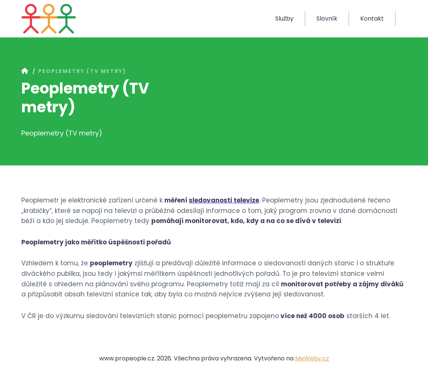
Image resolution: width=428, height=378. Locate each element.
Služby (284, 18)
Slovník (326, 18)
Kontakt (372, 18)
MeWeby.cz (312, 358)
